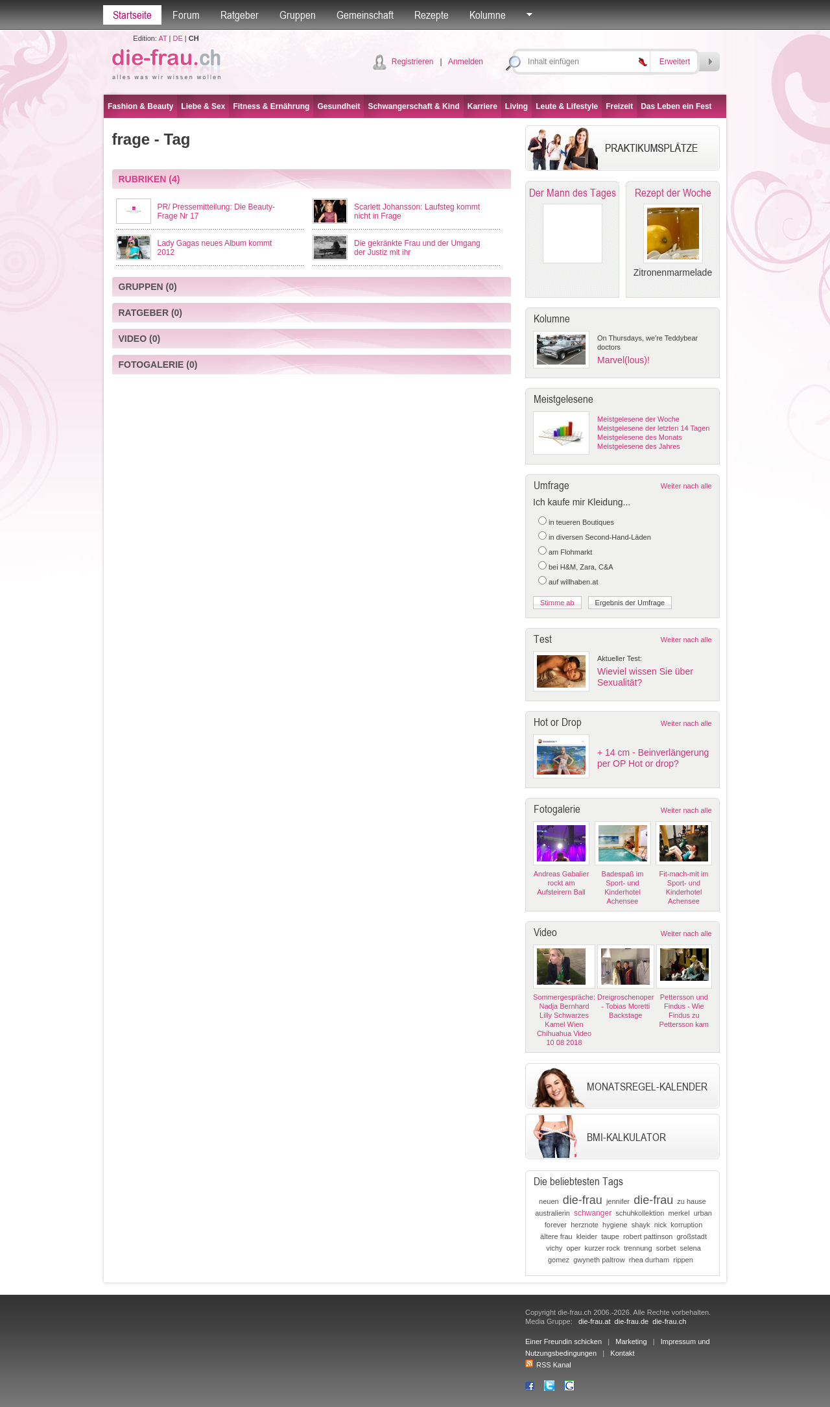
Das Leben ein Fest (676, 106)
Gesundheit (338, 106)
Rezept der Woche (673, 192)
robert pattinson (647, 1236)
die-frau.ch (669, 1321)
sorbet (666, 1248)
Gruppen (297, 14)
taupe (610, 1236)
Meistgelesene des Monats (639, 437)
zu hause (691, 1201)
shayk (641, 1225)
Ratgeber (239, 14)
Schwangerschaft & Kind (413, 106)
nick (660, 1225)
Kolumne (487, 14)
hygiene (615, 1225)
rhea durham (649, 1260)
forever (556, 1225)
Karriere (482, 106)
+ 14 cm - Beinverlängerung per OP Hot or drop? (653, 758)
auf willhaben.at (573, 582)
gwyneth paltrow (599, 1260)
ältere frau (556, 1236)
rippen (683, 1260)
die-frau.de (632, 1321)
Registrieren (413, 61)
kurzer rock (602, 1248)
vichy (554, 1248)
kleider (586, 1236)
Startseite (132, 14)
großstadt (692, 1236)
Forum (186, 14)
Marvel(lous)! (623, 360)
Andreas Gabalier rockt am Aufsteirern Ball (561, 883)
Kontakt (622, 1353)
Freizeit (619, 106)
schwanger (592, 1213)
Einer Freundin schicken (563, 1341)
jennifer (618, 1201)
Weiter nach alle (686, 486)
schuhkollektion (639, 1213)
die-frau (582, 1200)
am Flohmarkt (570, 552)
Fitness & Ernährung (271, 106)
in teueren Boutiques (581, 522)
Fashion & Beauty (140, 106)
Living (516, 106)
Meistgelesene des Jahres (638, 446)
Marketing (630, 1341)
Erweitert (674, 61)
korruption (686, 1225)
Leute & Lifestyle (567, 106)
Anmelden (465, 61)
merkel (679, 1213)
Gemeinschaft (365, 14)
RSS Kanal (548, 1365)
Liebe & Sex (203, 106)
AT (162, 38)
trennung (638, 1248)
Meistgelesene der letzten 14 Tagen (653, 428)
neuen (549, 1201)
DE (178, 38)
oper (573, 1248)
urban (703, 1213)
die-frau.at (594, 1321)
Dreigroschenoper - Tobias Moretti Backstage (625, 1006)
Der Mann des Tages (572, 192)
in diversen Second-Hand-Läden (600, 537)
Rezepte (431, 14)
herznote (585, 1225)
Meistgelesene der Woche (638, 419)
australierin (552, 1213)
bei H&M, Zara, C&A (581, 567)
